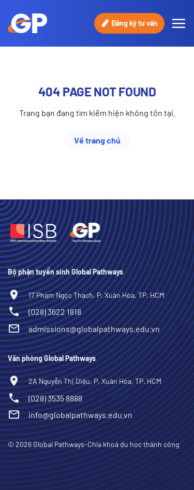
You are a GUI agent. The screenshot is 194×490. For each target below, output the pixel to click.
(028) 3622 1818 (54, 311)
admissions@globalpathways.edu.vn (94, 329)
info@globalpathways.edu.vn (80, 415)
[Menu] (178, 23)
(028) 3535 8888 (55, 398)
